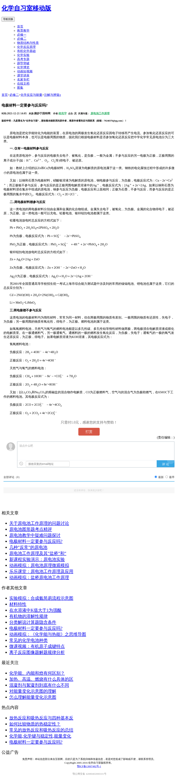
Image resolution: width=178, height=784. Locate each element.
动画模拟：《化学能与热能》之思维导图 (47, 634)
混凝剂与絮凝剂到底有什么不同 (39, 685)
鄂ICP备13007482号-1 (89, 766)
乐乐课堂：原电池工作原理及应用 (41, 571)
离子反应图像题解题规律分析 (37, 652)
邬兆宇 (63, 113)
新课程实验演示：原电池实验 (37, 559)
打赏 (89, 432)
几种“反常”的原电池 (28, 547)
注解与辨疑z (52, 94)
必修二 (14, 94)
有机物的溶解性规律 (28, 616)
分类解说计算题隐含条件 (32, 622)
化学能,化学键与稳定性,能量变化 (40, 736)
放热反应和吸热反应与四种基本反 (41, 717)
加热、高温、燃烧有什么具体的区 (41, 679)
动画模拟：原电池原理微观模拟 (39, 565)
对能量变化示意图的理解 (32, 691)
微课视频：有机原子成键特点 (37, 646)
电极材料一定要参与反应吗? (35, 541)
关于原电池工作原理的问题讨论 (39, 523)
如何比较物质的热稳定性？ (34, 723)
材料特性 (17, 604)
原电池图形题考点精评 (30, 529)
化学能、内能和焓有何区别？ (37, 673)
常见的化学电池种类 (28, 640)
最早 (172, 477)
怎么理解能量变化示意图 (32, 697)
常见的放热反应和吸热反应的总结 (41, 730)
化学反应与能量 (31, 94)
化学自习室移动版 (26, 8)
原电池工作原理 (100, 113)
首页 (20, 26)
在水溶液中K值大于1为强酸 (35, 610)
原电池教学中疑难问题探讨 (34, 535)
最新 (161, 477)
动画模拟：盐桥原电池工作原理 (39, 577)
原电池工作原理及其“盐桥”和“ (37, 553)
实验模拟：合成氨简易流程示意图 (41, 598)
